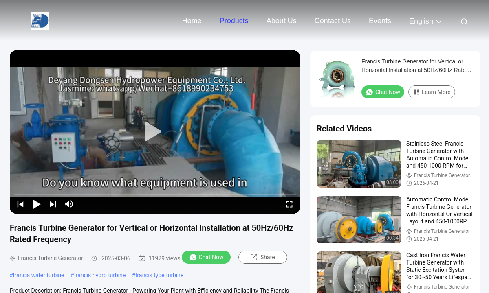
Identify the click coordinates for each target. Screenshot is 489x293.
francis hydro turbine (100, 275)
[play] (155, 132)
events (380, 21)
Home (192, 21)
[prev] (20, 204)
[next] (53, 204)
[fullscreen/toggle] (289, 204)
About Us (282, 21)
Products (234, 21)
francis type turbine (159, 275)
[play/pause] (37, 204)
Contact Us (333, 21)
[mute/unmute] (69, 204)
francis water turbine (38, 275)
